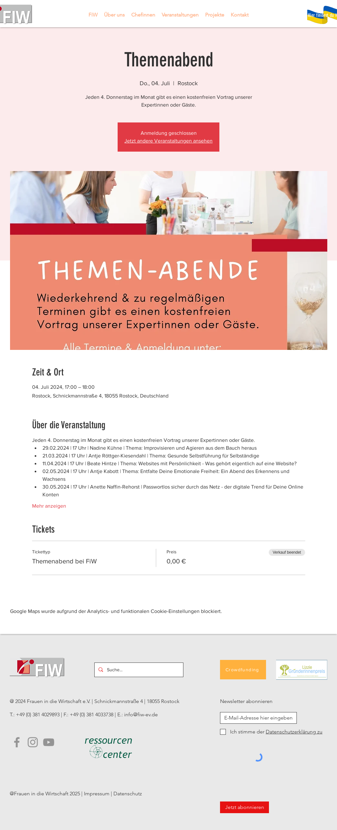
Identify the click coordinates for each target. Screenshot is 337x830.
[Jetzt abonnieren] (244, 807)
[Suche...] (138, 670)
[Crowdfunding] (243, 669)
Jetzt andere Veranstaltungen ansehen (168, 141)
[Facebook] (17, 742)
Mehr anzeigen (49, 506)
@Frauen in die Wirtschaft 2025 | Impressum (60, 793)
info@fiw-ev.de (141, 714)
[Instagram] (33, 742)
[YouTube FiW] (48, 742)
